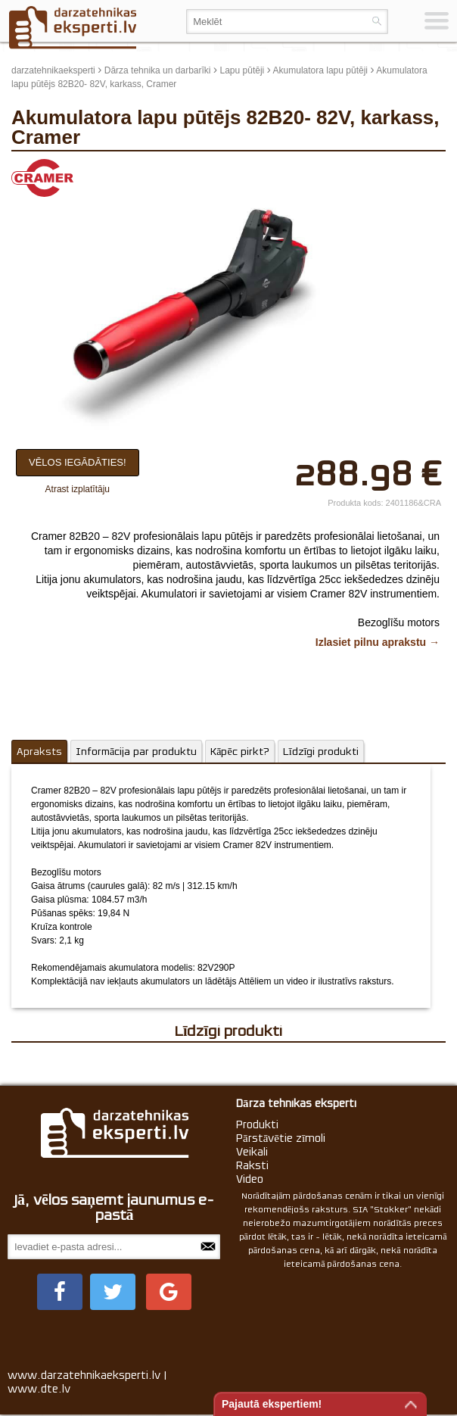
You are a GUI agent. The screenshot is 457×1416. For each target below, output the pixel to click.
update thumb (385, 170)
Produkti (257, 1124)
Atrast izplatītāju (77, 489)
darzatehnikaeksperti (53, 70)
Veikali (252, 1152)
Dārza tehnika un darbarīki (157, 70)
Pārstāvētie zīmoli (280, 1138)
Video (249, 1179)
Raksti (252, 1165)
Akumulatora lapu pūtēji (320, 70)
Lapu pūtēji (242, 70)
